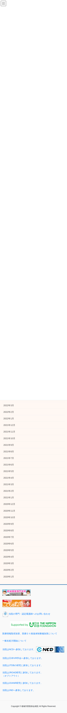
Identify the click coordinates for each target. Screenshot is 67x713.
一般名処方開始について (14, 640)
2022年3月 (8, 405)
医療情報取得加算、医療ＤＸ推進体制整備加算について (29, 633)
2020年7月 (8, 537)
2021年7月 (8, 458)
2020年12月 (9, 504)
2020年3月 (8, 563)
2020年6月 (8, 543)
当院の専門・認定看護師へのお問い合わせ (26, 614)
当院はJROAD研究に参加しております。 (33, 674)
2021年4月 (8, 478)
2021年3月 (8, 484)
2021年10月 (9, 438)
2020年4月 (8, 557)
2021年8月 (8, 451)
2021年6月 (8, 464)
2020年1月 (8, 576)
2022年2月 (8, 412)
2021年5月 (8, 471)
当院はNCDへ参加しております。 (19, 649)
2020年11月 (9, 511)
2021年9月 (8, 445)
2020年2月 (8, 570)
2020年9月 (8, 524)
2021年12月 (9, 425)
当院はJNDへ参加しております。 (18, 690)
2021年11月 (9, 431)
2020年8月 (8, 530)
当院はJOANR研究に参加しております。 (22, 683)
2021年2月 (8, 491)
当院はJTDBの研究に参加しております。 (22, 665)
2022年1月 (8, 418)
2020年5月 (8, 550)
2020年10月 (9, 517)
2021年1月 (8, 497)
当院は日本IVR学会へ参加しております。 (22, 658)
